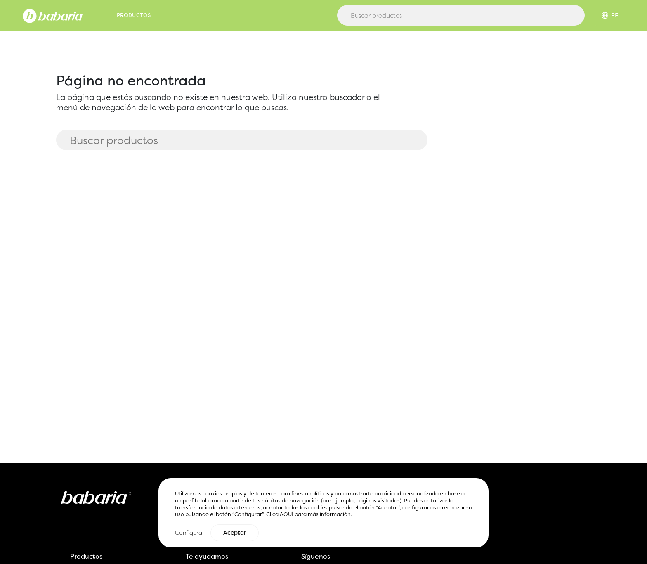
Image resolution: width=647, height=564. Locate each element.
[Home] (53, 15)
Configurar (189, 533)
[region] (323, 513)
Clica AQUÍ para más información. (309, 514)
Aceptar (234, 533)
